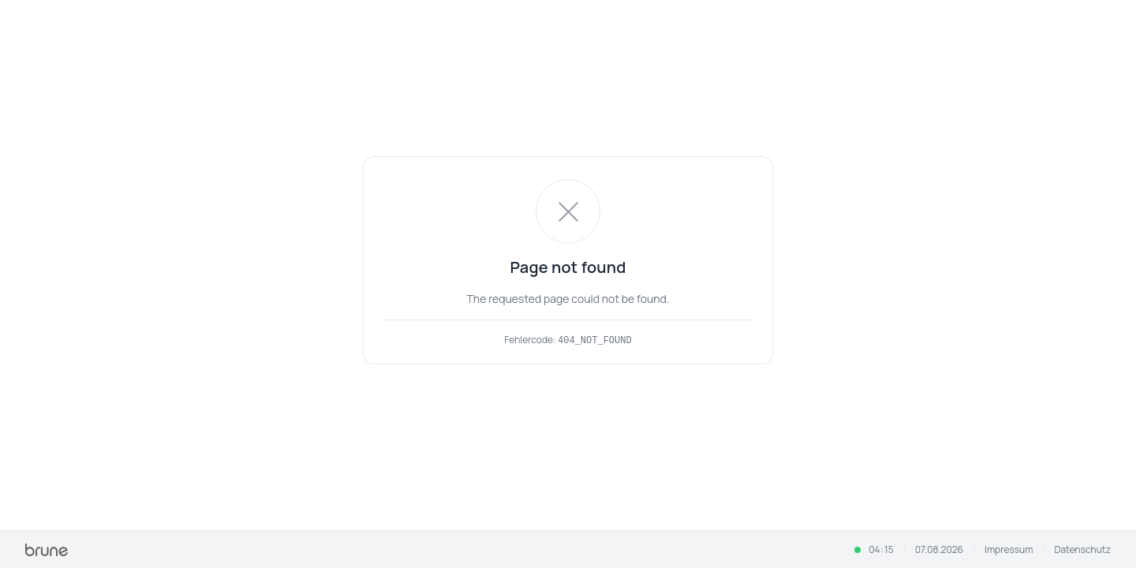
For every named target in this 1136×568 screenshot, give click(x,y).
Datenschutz (1082, 549)
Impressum (1009, 549)
